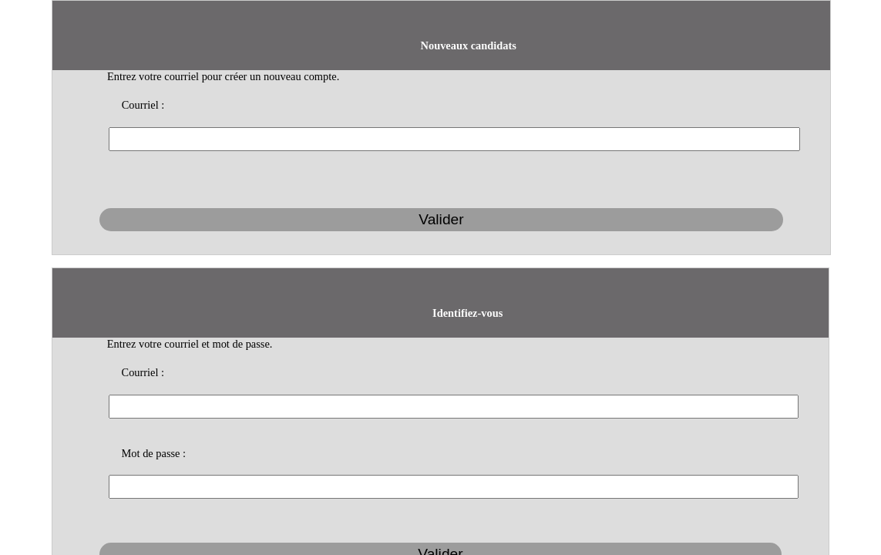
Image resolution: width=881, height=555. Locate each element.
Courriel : (316, 53)
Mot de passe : (326, 209)
